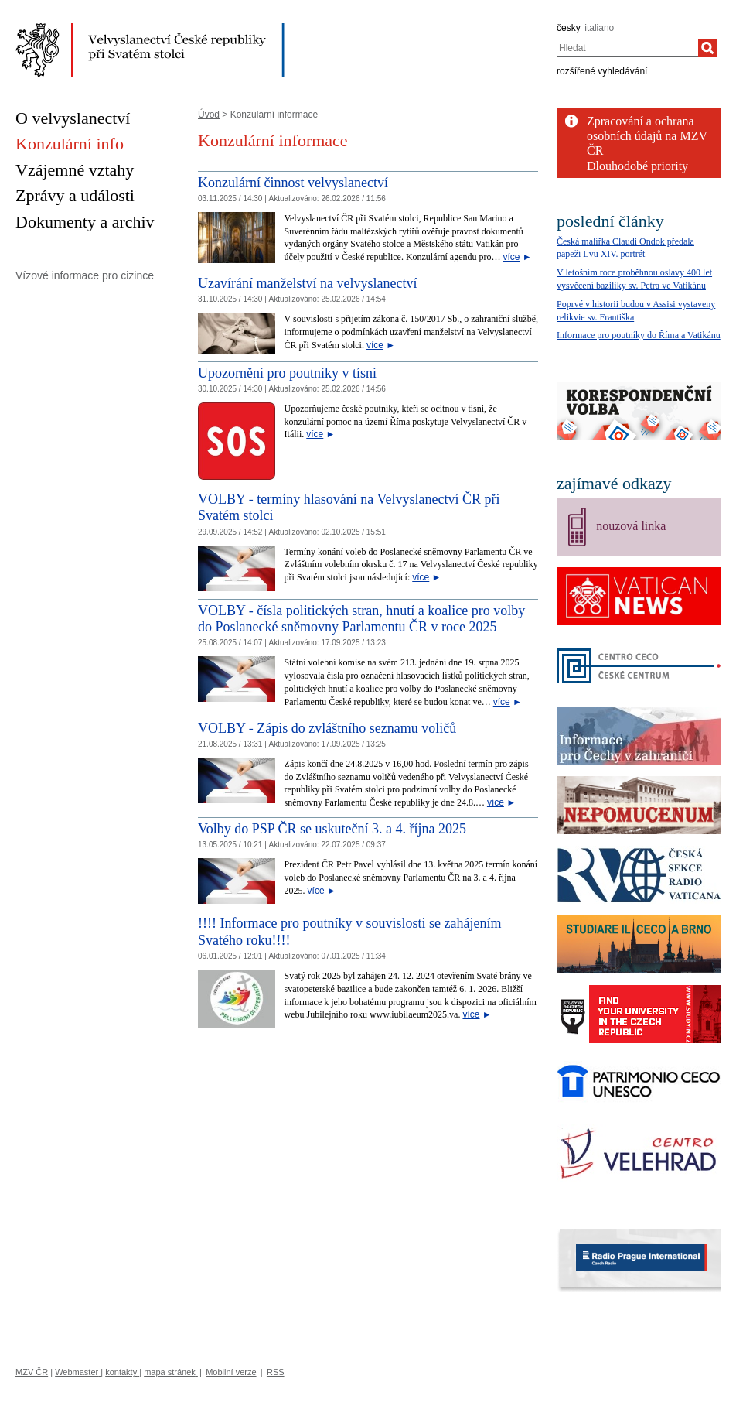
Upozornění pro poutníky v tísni (287, 373)
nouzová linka (631, 525)
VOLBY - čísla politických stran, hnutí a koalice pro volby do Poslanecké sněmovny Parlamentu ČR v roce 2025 (361, 619)
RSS (276, 1372)
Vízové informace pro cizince (84, 275)
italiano (599, 27)
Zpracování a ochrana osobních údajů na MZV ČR (647, 136)
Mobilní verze (231, 1372)
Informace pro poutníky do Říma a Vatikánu (639, 335)
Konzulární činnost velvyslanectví (293, 182)
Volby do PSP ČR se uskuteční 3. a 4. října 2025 (332, 829)
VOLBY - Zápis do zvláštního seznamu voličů (327, 728)
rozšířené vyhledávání (602, 71)
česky (569, 27)
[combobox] (627, 48)
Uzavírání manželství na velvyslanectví (307, 283)
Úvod (209, 114)
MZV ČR (31, 1372)
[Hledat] (707, 48)
